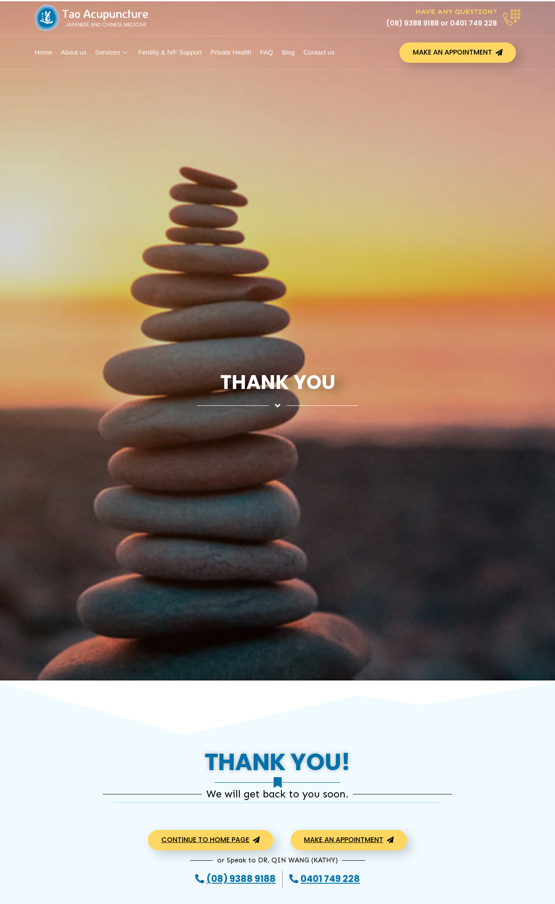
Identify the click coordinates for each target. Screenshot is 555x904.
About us (73, 52)
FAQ (266, 52)
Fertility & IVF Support (170, 52)
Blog (288, 52)
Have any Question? (456, 11)
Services (112, 52)
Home (43, 52)
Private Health (230, 52)
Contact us (319, 52)
